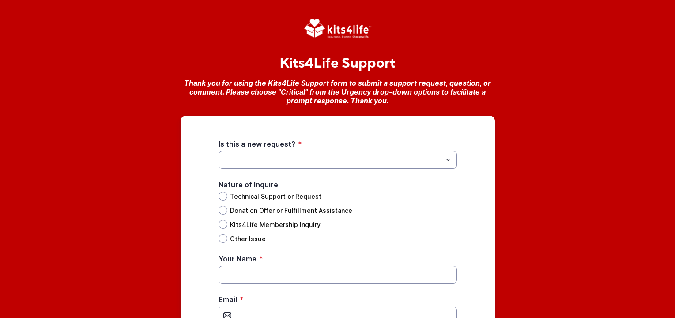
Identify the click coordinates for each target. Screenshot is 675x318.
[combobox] (338, 160)
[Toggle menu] (448, 160)
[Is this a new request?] (330, 160)
